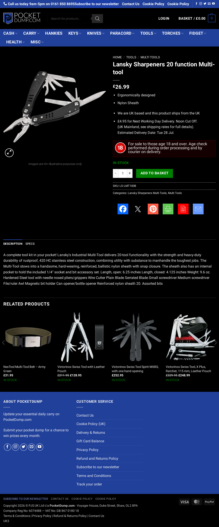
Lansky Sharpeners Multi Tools (147, 193)
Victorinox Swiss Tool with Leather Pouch (81, 369)
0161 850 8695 (63, 4)
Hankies (53, 33)
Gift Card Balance (90, 441)
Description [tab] (12, 243)
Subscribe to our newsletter (97, 4)
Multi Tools (150, 57)
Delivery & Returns (90, 432)
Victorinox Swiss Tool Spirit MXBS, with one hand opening (135, 369)
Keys (74, 33)
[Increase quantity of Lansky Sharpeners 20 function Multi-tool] (130, 173)
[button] (163, 19)
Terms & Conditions (16, 516)
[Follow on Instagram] (200, 3)
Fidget (197, 33)
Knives (96, 33)
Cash (10, 33)
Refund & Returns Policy (70, 516)
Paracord (122, 33)
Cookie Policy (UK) (90, 424)
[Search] (97, 18)
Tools (148, 33)
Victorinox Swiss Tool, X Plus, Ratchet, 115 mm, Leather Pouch (188, 369)
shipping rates (158, 127)
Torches (172, 33)
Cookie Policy (153, 4)
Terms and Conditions (93, 476)
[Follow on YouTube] (213, 3)
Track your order (89, 484)
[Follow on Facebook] (196, 3)
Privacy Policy (87, 450)
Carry (31, 33)
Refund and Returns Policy (97, 458)
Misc (37, 42)
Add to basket (155, 173)
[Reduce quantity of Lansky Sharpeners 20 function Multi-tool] (115, 173)
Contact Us (130, 4)
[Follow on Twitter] (205, 3)
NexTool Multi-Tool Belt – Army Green (24, 369)
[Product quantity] (122, 173)
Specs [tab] (30, 243)
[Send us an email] (209, 3)
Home (117, 57)
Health (15, 42)
